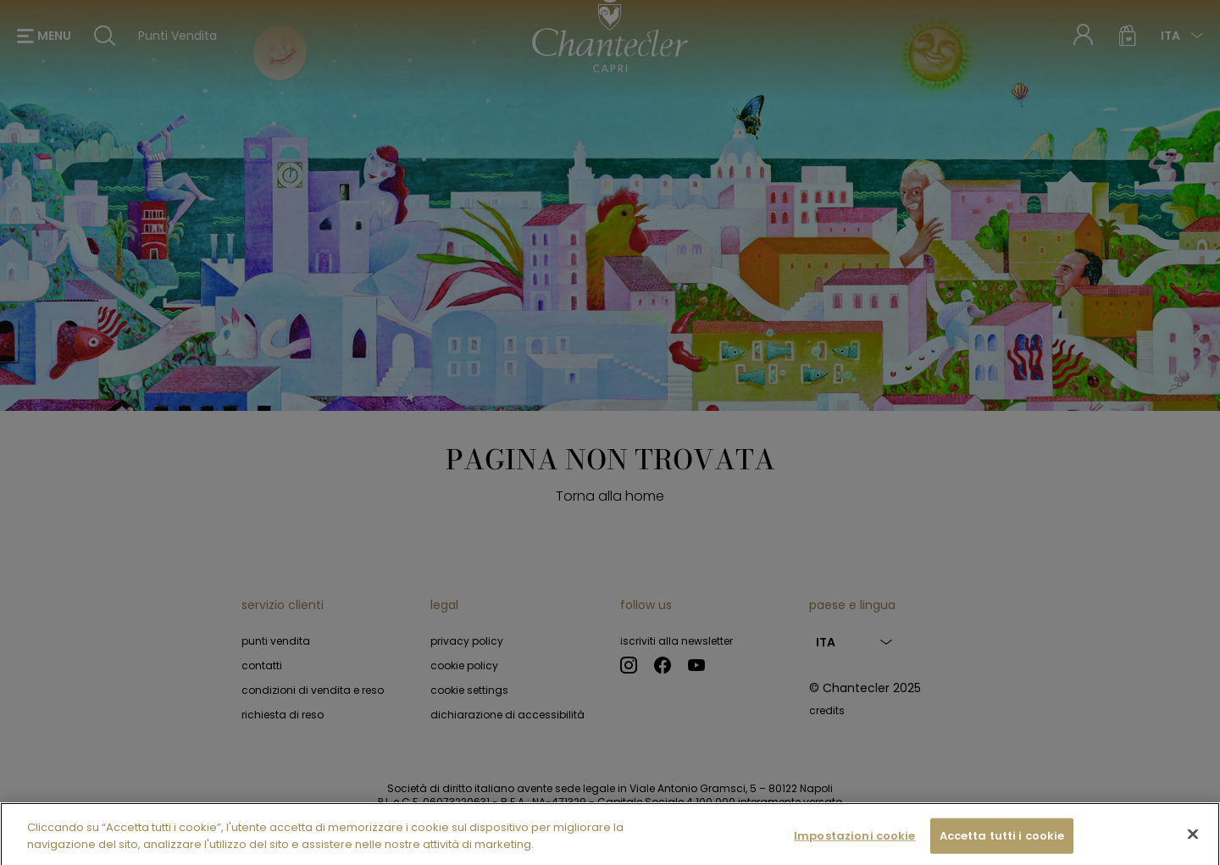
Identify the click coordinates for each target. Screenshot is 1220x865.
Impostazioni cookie (854, 841)
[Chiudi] (1193, 839)
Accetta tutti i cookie (1002, 841)
